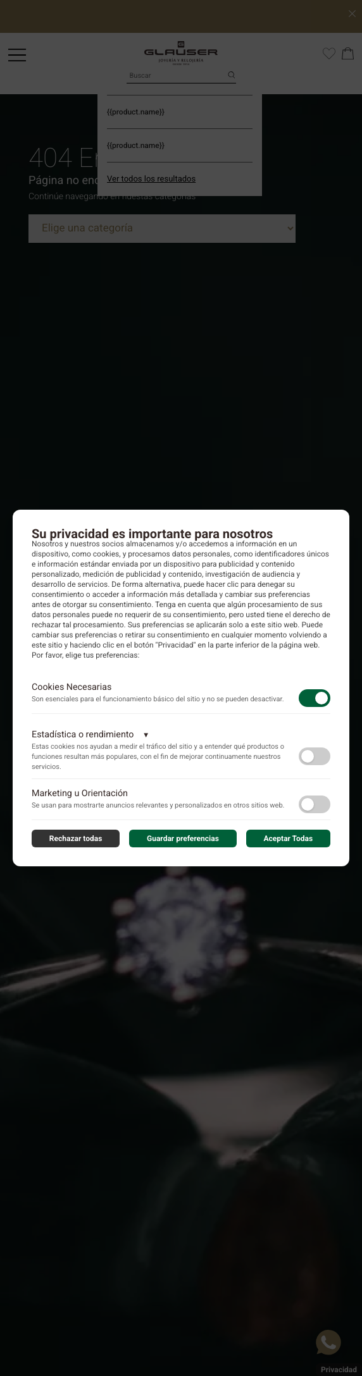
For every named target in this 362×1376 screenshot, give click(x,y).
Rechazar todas (76, 838)
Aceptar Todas (288, 838)
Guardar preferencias (183, 838)
